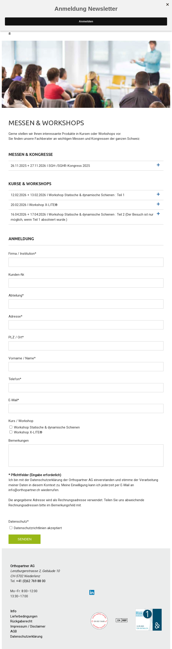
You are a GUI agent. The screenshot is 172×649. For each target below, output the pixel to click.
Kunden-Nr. (17, 275)
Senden (24, 539)
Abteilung (16, 295)
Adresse (15, 316)
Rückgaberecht (21, 621)
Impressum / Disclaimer (27, 626)
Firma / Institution (22, 254)
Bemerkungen (19, 441)
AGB (13, 631)
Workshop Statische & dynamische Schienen (47, 427)
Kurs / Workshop (21, 421)
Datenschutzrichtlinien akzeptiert (38, 528)
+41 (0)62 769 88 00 (30, 581)
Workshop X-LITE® (28, 432)
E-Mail (14, 400)
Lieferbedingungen (23, 616)
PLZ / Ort (16, 337)
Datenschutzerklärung (26, 636)
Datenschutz (19, 522)
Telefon (15, 379)
